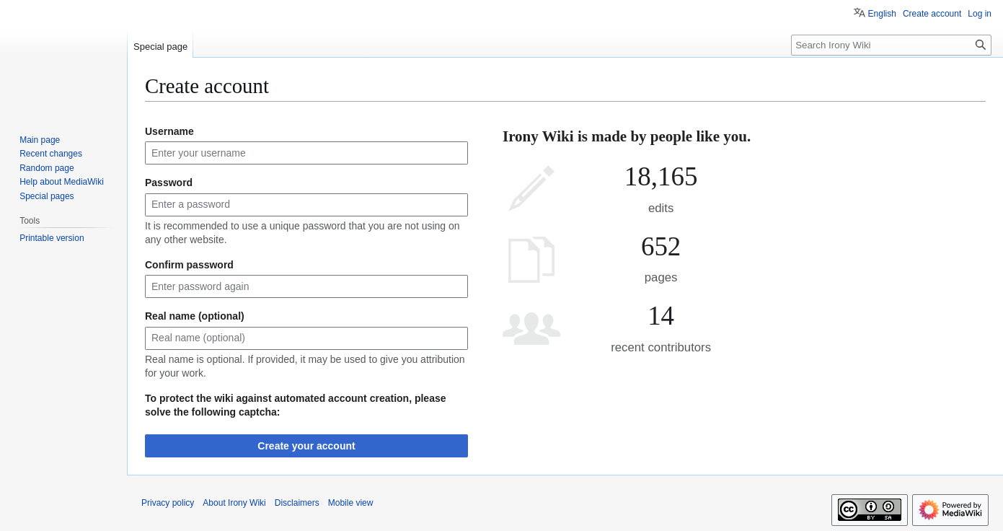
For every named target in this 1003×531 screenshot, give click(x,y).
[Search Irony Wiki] (891, 45)
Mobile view (351, 503)
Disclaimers (297, 503)
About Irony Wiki (234, 503)
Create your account (306, 446)
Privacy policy (167, 503)
